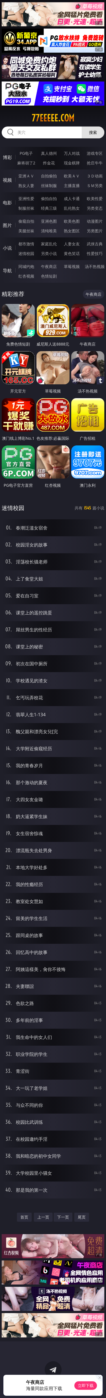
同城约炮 (26, 266)
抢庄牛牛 (95, 163)
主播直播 (72, 185)
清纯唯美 (49, 230)
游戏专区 (95, 153)
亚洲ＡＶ (26, 176)
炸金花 (49, 163)
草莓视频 (72, 266)
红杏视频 (26, 276)
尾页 (82, 1217)
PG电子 (26, 153)
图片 (7, 225)
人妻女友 (72, 243)
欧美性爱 (95, 198)
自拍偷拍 (49, 176)
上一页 (43, 1217)
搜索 (93, 132)
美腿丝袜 (26, 230)
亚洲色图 (49, 221)
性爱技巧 (95, 253)
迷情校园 (26, 253)
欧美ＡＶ (72, 176)
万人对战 (72, 153)
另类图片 (95, 230)
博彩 (7, 157)
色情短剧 (49, 276)
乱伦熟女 (72, 208)
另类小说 (49, 253)
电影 (7, 203)
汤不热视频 (95, 266)
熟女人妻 (26, 185)
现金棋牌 (72, 163)
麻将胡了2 (26, 163)
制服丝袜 (26, 208)
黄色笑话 (72, 253)
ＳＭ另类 (95, 185)
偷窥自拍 (26, 221)
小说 (7, 248)
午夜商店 (49, 266)
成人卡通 (72, 198)
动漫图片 (95, 221)
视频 (7, 180)
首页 (24, 1217)
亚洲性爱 (26, 198)
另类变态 (95, 208)
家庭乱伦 (49, 243)
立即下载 (86, 1385)
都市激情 (26, 243)
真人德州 (49, 153)
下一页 (63, 1217)
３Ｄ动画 (95, 176)
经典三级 (49, 208)
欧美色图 (72, 221)
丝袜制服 (49, 185)
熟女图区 (72, 230)
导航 (7, 270)
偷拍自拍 (49, 198)
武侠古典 (95, 243)
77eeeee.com (53, 118)
